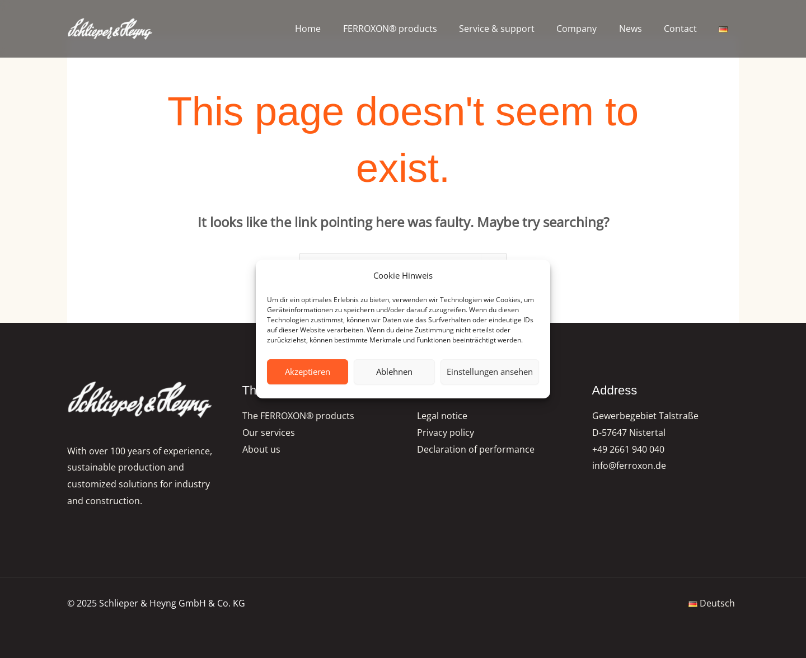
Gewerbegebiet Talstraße (645, 416)
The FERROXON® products (298, 416)
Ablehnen (394, 371)
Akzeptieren (307, 371)
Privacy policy (445, 432)
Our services (268, 432)
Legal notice (442, 416)
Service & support (515, 28)
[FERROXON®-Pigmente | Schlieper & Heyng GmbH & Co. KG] (110, 29)
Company (591, 28)
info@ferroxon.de (629, 466)
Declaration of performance (476, 449)
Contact (686, 28)
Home (335, 28)
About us (261, 449)
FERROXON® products (412, 28)
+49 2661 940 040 (628, 449)
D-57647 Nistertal (629, 432)
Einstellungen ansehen (490, 371)
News (640, 28)
